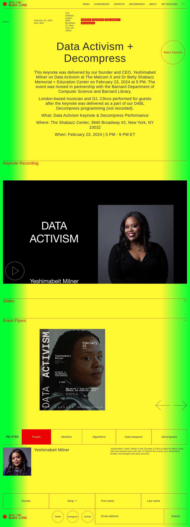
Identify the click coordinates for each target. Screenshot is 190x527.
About (153, 4)
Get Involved (169, 4)
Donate (26, 500)
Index (86, 4)
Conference (102, 4)
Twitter (57, 516)
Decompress (137, 4)
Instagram (73, 516)
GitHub (87, 516)
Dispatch (119, 4)
